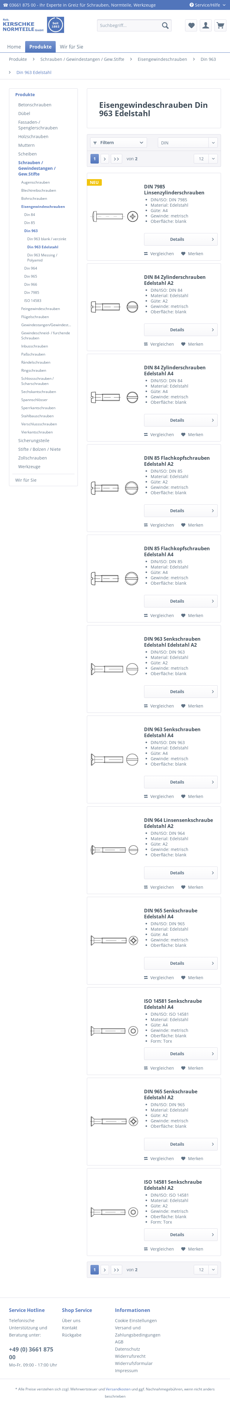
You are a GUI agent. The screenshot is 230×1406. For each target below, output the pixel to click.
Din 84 (29, 214)
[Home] (14, 46)
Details (192, 238)
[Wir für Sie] (71, 46)
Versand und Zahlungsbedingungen (138, 1331)
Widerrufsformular (134, 1363)
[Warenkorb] (220, 25)
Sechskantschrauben (38, 391)
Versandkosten (118, 1389)
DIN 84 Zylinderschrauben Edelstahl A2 (175, 280)
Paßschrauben (33, 354)
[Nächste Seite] (105, 159)
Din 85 (29, 222)
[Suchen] (165, 25)
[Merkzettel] (191, 25)
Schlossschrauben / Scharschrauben (37, 381)
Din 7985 (31, 292)
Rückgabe (71, 1335)
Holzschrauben (33, 136)
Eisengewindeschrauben (43, 206)
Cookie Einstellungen (136, 1320)
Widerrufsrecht (130, 1356)
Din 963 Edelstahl (42, 247)
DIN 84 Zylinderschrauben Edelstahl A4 (175, 371)
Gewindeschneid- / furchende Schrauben (45, 335)
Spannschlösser (34, 399)
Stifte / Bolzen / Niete (39, 449)
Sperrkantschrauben (38, 407)
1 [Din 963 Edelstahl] (94, 158)
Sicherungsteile (33, 440)
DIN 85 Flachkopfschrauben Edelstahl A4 (177, 551)
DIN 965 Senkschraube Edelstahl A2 (170, 1094)
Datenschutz (127, 1349)
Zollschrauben (32, 458)
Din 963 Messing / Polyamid (42, 258)
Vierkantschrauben (37, 432)
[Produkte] (40, 46)
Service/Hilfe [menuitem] (205, 5)
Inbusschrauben (34, 346)
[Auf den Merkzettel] (192, 253)
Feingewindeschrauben (40, 308)
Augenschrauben (35, 182)
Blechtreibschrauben (38, 190)
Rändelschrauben (35, 362)
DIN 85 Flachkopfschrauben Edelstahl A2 (177, 461)
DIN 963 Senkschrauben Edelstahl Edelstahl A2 (172, 642)
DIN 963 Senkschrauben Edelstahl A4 (172, 732)
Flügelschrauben (35, 316)
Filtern (103, 142)
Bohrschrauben (34, 198)
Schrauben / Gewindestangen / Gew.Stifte (37, 168)
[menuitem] (134, 25)
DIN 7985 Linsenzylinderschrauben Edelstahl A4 (174, 190)
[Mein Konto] (206, 25)
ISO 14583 (32, 300)
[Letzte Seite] (116, 159)
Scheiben (27, 154)
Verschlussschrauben (39, 424)
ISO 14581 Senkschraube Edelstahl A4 (173, 1004)
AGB (119, 1342)
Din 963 (31, 230)
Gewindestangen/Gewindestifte (47, 324)
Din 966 (30, 284)
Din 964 (30, 268)
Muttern (26, 145)
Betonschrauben (35, 105)
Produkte (25, 94)
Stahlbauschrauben (37, 415)
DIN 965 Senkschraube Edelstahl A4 (170, 914)
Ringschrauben (33, 370)
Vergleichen (159, 253)
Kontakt (69, 1328)
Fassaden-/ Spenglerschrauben (38, 125)
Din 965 (30, 276)
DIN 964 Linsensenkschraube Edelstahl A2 (178, 823)
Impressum (126, 1370)
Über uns (71, 1320)
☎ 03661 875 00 (19, 5)
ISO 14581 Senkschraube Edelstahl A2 (173, 1185)
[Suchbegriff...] (134, 25)
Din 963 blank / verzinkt (46, 238)
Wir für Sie (26, 480)
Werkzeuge (29, 466)
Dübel (24, 113)
